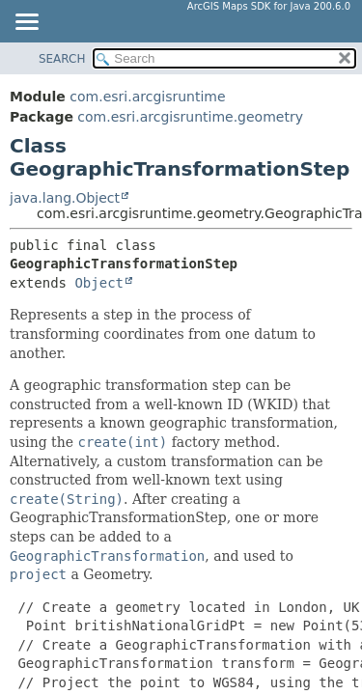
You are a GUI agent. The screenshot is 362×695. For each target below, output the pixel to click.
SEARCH (62, 59)
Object (99, 283)
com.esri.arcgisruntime (147, 96)
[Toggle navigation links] (26, 23)
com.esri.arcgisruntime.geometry (190, 117)
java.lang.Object (65, 198)
